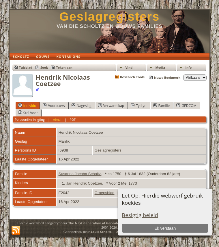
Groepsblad (105, 193)
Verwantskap (111, 105)
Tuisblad (25, 67)
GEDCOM (186, 105)
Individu (27, 105)
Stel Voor (28, 112)
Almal (57, 119)
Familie (161, 105)
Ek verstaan (165, 228)
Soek (44, 67)
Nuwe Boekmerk (167, 77)
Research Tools (132, 77)
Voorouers (54, 105)
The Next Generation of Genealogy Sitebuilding (105, 223)
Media (160, 67)
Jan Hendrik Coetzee (84, 183)
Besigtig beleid (140, 215)
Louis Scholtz (101, 231)
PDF (73, 119)
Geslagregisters (109, 16)
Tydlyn (138, 105)
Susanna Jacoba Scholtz (80, 174)
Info (188, 67)
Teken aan (64, 67)
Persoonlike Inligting (30, 119)
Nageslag (81, 105)
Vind (128, 67)
